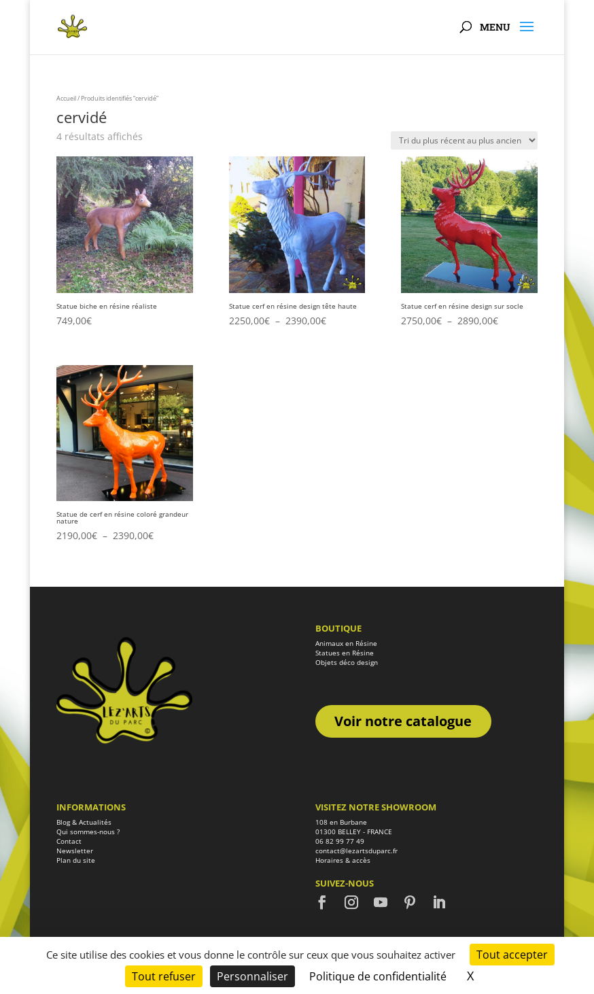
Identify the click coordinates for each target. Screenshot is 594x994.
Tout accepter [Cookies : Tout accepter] (512, 954)
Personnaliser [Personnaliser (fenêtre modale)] (252, 976)
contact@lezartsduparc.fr (356, 850)
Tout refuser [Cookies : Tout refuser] (164, 976)
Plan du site (75, 860)
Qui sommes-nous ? (88, 831)
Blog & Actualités (83, 822)
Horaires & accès (342, 860)
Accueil (66, 98)
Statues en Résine (344, 652)
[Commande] (464, 140)
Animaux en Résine (346, 643)
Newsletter (74, 850)
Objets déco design (346, 662)
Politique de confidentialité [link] (378, 976)
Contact (69, 841)
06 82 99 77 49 (339, 841)
